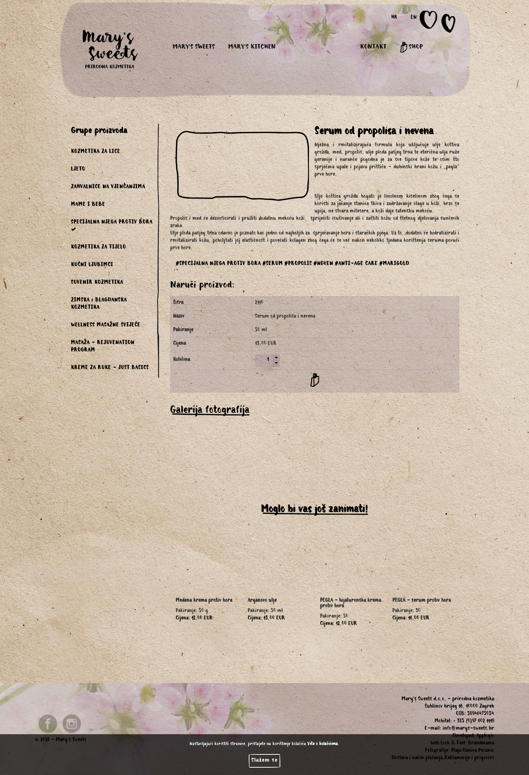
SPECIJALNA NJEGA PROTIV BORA (111, 226)
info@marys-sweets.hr (468, 729)
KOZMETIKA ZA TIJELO (98, 247)
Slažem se (264, 761)
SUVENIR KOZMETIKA (97, 283)
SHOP (411, 47)
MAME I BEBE (88, 205)
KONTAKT (373, 47)
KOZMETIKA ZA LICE (95, 152)
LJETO (78, 169)
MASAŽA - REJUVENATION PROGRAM (102, 347)
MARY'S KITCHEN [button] (252, 47)
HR (394, 18)
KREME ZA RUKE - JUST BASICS (110, 368)
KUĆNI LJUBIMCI (92, 265)
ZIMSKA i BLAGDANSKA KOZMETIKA (99, 304)
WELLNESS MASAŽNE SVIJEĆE (105, 325)
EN (414, 18)
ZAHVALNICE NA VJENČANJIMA (108, 187)
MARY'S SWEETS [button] (194, 47)
